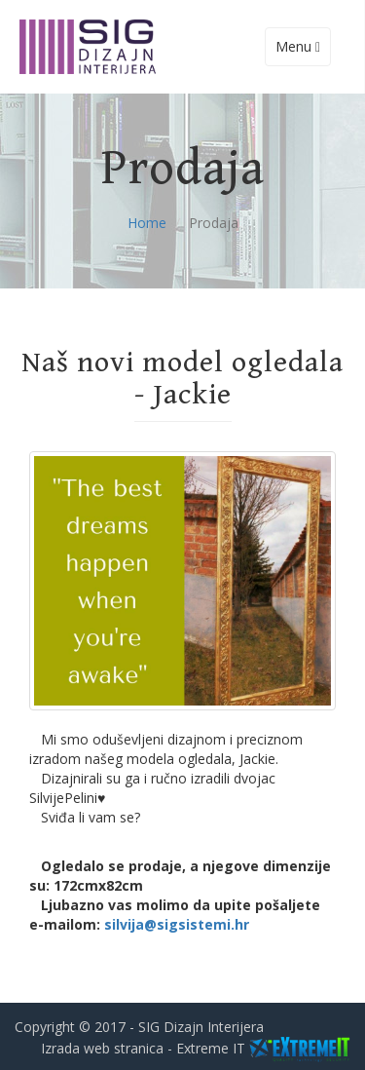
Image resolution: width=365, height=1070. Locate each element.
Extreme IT (210, 1047)
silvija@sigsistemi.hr (176, 924)
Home (147, 222)
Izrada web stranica (102, 1047)
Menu (302, 51)
